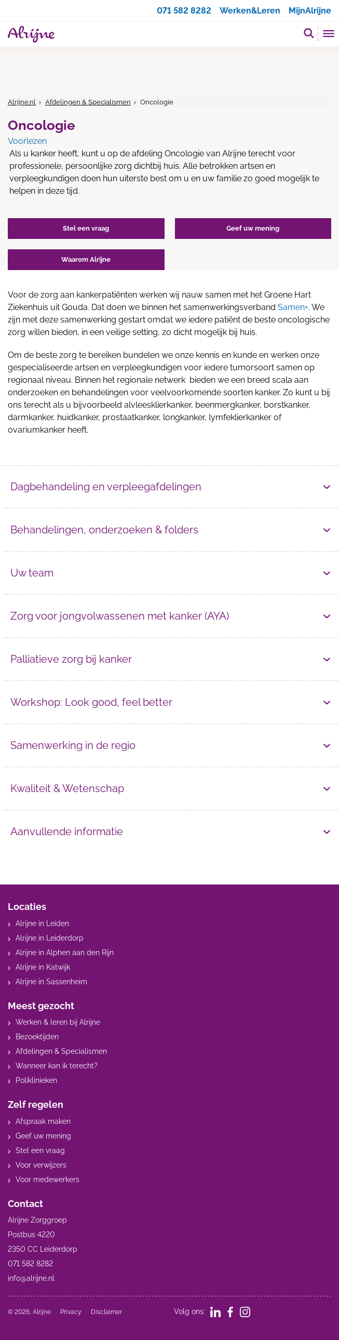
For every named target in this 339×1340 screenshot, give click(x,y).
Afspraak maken (43, 1121)
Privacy (71, 1312)
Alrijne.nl (22, 102)
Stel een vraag (40, 1150)
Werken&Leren (250, 11)
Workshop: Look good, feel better (91, 702)
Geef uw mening (43, 1136)
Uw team (31, 573)
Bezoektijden (37, 1037)
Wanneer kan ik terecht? (57, 1066)
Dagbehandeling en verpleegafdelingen (105, 486)
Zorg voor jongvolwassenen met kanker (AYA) (119, 616)
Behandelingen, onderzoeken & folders (104, 530)
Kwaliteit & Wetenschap (67, 788)
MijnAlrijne (310, 11)
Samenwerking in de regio (72, 745)
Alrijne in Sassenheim (51, 981)
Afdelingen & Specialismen (88, 102)
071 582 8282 (184, 11)
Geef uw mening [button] (252, 228)
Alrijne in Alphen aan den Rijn (65, 952)
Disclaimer (106, 1312)
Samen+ (293, 307)
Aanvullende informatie (66, 831)
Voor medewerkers (47, 1179)
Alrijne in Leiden (42, 923)
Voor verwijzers (41, 1165)
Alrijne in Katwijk (43, 967)
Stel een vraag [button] (86, 228)
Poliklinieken (36, 1080)
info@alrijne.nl (31, 1278)
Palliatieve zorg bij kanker (71, 659)
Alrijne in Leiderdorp (50, 938)
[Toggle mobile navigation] (329, 34)
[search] (309, 33)
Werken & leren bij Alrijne (58, 1022)
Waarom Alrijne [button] (86, 259)
